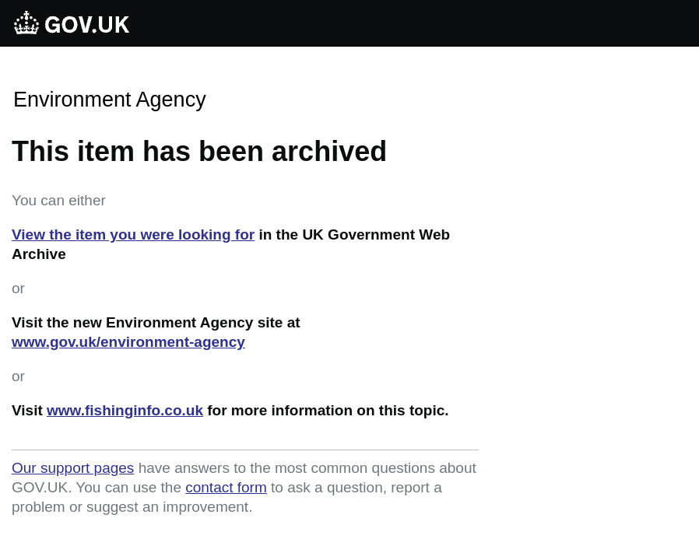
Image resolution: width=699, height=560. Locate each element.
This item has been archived (199, 151)
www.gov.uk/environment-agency (128, 342)
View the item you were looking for (133, 234)
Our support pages (73, 468)
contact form (226, 487)
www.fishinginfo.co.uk (125, 410)
